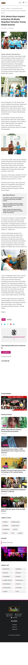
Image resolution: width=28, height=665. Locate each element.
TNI (13, 533)
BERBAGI (19, 569)
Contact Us (14, 629)
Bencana (19, 572)
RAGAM (8, 8)
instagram (10, 614)
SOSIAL (6, 533)
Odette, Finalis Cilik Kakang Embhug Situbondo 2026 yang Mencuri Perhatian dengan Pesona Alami (13, 211)
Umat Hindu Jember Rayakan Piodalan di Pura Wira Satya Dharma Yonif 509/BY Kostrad (13, 199)
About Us (14, 627)
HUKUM (18, 576)
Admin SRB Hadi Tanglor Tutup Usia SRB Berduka (13, 510)
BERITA (5, 522)
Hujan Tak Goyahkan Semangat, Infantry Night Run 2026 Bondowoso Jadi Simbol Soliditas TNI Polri (13, 205)
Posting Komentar (6, 356)
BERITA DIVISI (15, 522)
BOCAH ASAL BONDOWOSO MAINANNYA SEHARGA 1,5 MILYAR (13, 490)
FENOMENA (7, 576)
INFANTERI (6, 529)
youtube (14, 617)
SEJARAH (19, 587)
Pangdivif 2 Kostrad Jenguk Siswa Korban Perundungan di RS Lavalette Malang (13, 471)
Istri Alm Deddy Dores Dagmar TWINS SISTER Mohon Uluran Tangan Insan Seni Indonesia (13, 450)
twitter (10, 615)
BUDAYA (6, 572)
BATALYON (6, 569)
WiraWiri (17, 635)
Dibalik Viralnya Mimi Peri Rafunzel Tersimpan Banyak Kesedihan (11, 430)
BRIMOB (6, 525)
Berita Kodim (16, 525)
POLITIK (19, 584)
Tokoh (4, 505)
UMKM (20, 533)
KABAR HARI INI (8, 580)
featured (5, 445)
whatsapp (18, 615)
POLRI (15, 529)
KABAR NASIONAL (21, 580)
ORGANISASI (7, 584)
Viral (4, 425)
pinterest (19, 614)
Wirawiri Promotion (7, 542)
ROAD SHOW (7, 587)
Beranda (3, 8)
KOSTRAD (5, 466)
